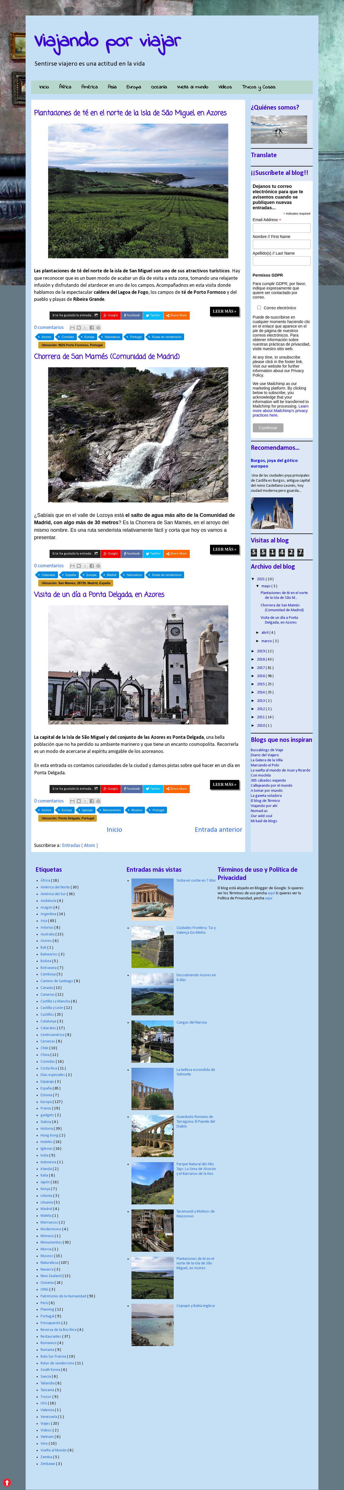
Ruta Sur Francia (54, 1357)
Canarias (48, 995)
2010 (261, 726)
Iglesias (87, 810)
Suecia (46, 1377)
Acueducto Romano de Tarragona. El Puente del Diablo (196, 1122)
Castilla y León (52, 1008)
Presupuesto (51, 1323)
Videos (47, 1430)
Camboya (49, 974)
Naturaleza (112, 337)
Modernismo (51, 1229)
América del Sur (54, 894)
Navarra (47, 1269)
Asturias (47, 928)
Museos (136, 810)
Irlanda (47, 1169)
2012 (261, 709)
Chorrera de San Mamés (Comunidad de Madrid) (107, 357)
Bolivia (46, 961)
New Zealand (51, 1276)
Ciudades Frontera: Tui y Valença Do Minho (196, 930)
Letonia (47, 1196)
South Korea (51, 1370)
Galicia (46, 1122)
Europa (134, 87)
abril (265, 633)
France (46, 1108)
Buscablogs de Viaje (267, 750)
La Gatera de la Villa (267, 760)
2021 (261, 579)
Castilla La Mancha (56, 1001)
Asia (112, 87)
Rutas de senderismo (166, 337)
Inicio (44, 87)
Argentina (49, 914)
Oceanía (159, 87)
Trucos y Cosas (258, 87)
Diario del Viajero (265, 755)
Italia (45, 1175)
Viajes (46, 1424)
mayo (266, 586)
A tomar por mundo (267, 791)
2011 (261, 717)
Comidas (68, 337)
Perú (45, 1303)
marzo (267, 641)
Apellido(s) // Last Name (274, 253)
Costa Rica (49, 1068)
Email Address (267, 220)
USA (44, 1403)
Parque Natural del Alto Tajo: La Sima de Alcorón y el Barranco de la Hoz (196, 1169)
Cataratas (48, 575)
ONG (45, 1289)
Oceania (48, 1283)
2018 (261, 659)
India (45, 1155)
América (89, 87)
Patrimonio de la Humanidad (64, 1296)
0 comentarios (49, 327)
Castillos (48, 1015)
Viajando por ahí (264, 806)
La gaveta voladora (266, 796)
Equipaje (48, 1082)
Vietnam (48, 1437)
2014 (261, 692)
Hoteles (47, 1142)
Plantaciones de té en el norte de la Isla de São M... (284, 595)
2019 (261, 651)
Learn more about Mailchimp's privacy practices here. (281, 410)
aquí (271, 893)
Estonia (47, 1095)
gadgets (48, 1115)
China (45, 1055)
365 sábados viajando (268, 781)
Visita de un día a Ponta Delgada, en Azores (99, 595)
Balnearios (50, 954)
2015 (261, 684)
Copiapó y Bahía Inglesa (196, 1306)
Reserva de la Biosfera (59, 1330)
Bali (44, 948)
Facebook (132, 315)
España (71, 575)
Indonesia (49, 1162)
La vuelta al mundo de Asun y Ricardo (281, 770)
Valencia (48, 1410)
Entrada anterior (218, 829)
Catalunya (49, 1021)
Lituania (47, 1202)
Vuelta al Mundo (54, 1450)
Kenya (46, 1189)
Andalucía (49, 901)
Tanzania (48, 1390)
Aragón (47, 908)
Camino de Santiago (57, 981)
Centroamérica (53, 1035)
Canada (47, 988)
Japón (46, 1182)
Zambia (47, 1457)
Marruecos (50, 1222)
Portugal (136, 337)
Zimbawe (48, 1464)
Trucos (46, 1397)
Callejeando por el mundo (271, 786)
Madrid (112, 575)
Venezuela (49, 1417)
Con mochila (261, 775)
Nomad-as (259, 811)
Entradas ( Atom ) (80, 845)
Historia (47, 1129)
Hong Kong (50, 1135)
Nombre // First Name (272, 236)
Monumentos (112, 810)
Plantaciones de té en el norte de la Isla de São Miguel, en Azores (130, 113)
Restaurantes (51, 1337)
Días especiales (53, 1075)
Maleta (46, 1216)
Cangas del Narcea (192, 1022)
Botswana (49, 968)
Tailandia (48, 1383)
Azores (46, 337)
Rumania (48, 1350)
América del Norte (56, 887)
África (65, 87)
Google (111, 315)
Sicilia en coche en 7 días (196, 881)
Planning (48, 1309)
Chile (45, 1048)
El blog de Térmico (265, 801)
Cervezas (48, 1041)
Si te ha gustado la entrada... (75, 315)
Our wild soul (261, 816)
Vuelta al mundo (192, 87)
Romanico (49, 1343)
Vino (45, 1444)
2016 (261, 676)
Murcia (46, 1249)
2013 (261, 701)
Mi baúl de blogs (264, 821)
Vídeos (225, 87)
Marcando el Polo (265, 765)
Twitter (153, 315)
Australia (48, 934)
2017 (261, 668)
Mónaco (48, 1236)
